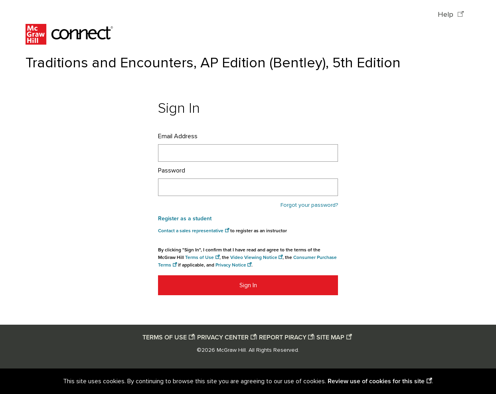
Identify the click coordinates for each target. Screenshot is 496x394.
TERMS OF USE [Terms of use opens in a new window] (164, 337)
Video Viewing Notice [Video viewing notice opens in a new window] (253, 258)
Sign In (248, 285)
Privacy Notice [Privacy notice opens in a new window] (230, 265)
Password (171, 170)
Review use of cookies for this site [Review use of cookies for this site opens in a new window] (376, 381)
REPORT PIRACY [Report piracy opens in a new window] (282, 337)
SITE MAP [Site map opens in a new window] (330, 337)
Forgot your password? (309, 205)
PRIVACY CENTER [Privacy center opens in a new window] (223, 337)
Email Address (178, 136)
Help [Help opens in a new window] (446, 14)
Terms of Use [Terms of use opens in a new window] (199, 258)
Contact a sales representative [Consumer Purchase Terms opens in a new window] (190, 231)
